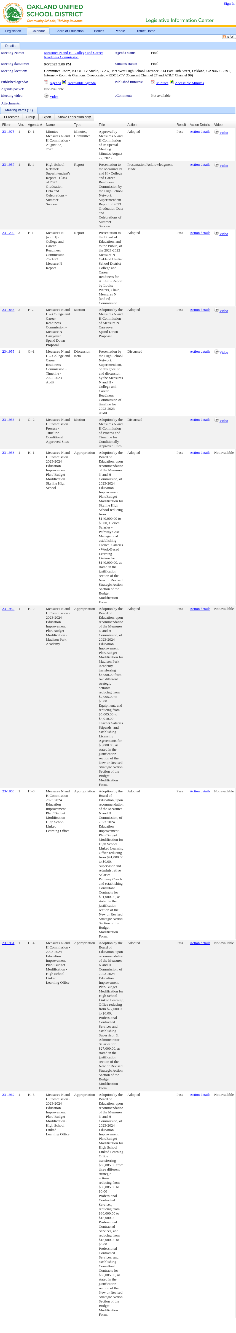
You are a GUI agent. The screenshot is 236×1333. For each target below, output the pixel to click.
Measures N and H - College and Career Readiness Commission (73, 55)
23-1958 (8, 452)
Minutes (162, 83)
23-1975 (8, 131)
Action (131, 125)
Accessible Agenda (82, 83)
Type (77, 125)
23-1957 (8, 164)
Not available (54, 89)
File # (6, 125)
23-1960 (8, 791)
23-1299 (8, 233)
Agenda (55, 83)
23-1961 (8, 943)
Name (50, 125)
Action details (200, 131)
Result (181, 125)
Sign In (229, 3)
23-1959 (8, 609)
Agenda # (35, 125)
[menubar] (47, 117)
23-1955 (8, 351)
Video (54, 97)
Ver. (21, 125)
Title (102, 125)
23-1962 (8, 1095)
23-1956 (8, 419)
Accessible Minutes (189, 83)
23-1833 (8, 310)
